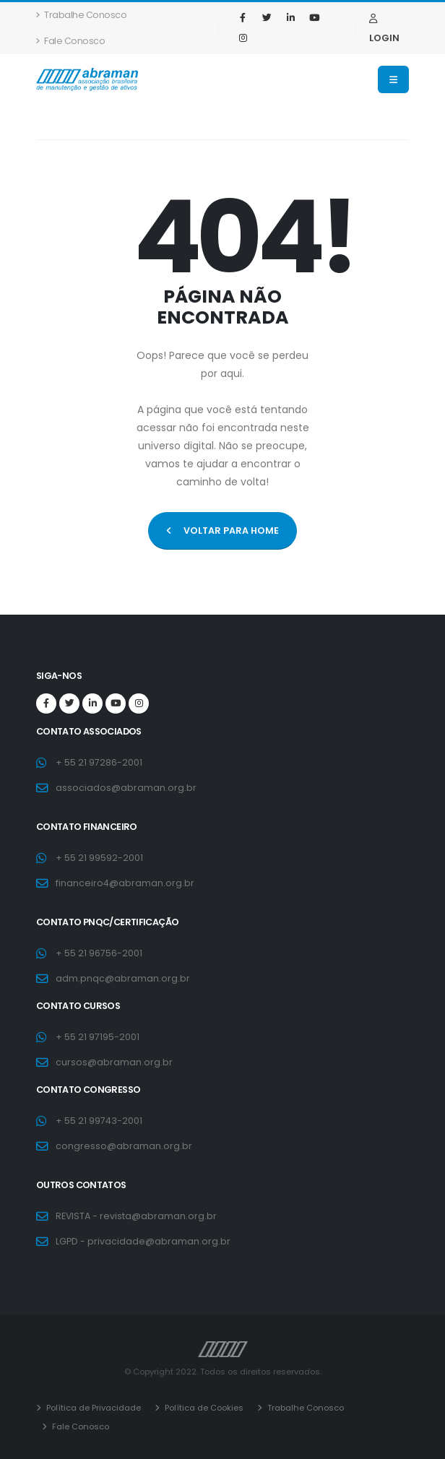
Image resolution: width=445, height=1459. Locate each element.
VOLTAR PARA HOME (222, 530)
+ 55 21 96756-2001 (99, 953)
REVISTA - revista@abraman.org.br (136, 1216)
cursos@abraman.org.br (114, 1062)
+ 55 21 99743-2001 (99, 1120)
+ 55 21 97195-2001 (97, 1037)
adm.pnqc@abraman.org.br (123, 978)
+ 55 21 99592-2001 (99, 858)
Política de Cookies (203, 1407)
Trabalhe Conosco (81, 15)
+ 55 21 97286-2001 (99, 762)
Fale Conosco (70, 41)
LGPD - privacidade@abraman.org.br (143, 1241)
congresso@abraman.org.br (124, 1146)
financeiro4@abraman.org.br (125, 883)
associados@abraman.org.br (126, 788)
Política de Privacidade (92, 1407)
